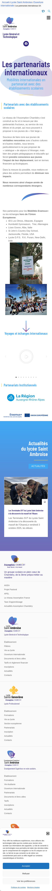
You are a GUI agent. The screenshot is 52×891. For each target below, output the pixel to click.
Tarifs (6, 801)
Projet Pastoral (10, 589)
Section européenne (12, 723)
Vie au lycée (9, 650)
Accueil (5, 2)
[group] (26, 507)
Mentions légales (33, 887)
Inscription (8, 732)
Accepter (26, 866)
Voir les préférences (26, 881)
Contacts (8, 675)
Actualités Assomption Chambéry (18, 606)
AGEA (7, 585)
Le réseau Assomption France (17, 598)
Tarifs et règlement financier (16, 663)
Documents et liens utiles (15, 658)
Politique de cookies (18, 887)
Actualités (8, 671)
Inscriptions (9, 667)
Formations (9, 715)
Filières (7, 646)
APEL (6, 594)
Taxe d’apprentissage (13, 602)
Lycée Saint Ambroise (21, 2)
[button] (47, 833)
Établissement (10, 642)
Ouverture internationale (14, 654)
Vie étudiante (9, 784)
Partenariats (9, 728)
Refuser (26, 873)
